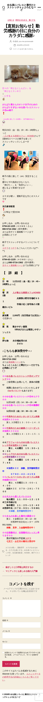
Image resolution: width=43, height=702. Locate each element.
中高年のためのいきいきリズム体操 (22, 416)
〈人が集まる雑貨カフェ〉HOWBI (18, 136)
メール (6, 631)
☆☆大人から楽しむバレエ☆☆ (16, 496)
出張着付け (11, 532)
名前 (5, 620)
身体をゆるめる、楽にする (25, 20)
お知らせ (11, 20)
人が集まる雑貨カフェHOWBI (26, 292)
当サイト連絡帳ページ (12, 265)
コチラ (5, 248)
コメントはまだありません (23, 49)
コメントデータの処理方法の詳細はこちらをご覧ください (21, 677)
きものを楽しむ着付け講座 (18, 516)
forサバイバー (15, 391)
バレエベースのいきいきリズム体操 (22, 477)
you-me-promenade (26, 41)
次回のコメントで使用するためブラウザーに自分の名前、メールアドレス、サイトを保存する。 (22, 655)
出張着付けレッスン (28, 532)
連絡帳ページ (14, 362)
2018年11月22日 (23, 45)
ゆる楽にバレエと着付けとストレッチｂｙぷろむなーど (21, 7)
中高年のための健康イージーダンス (22, 428)
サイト (5, 642)
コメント (7, 598)
